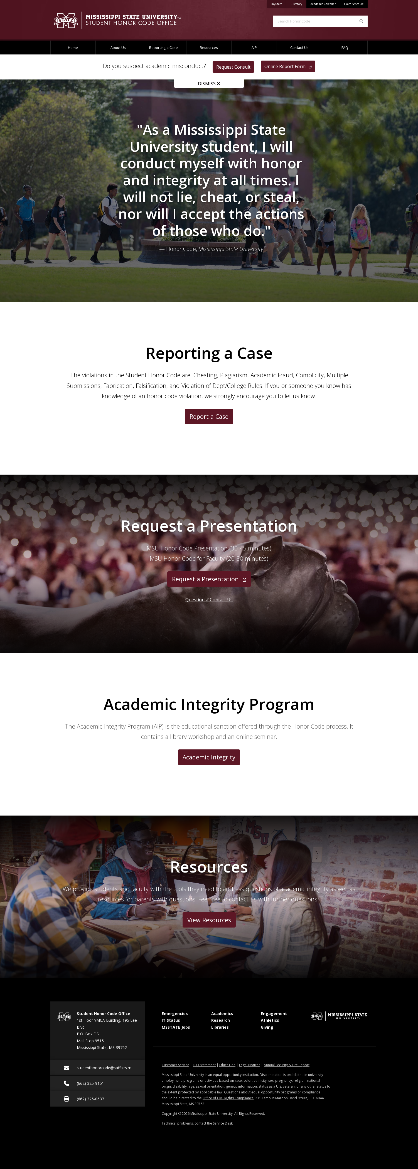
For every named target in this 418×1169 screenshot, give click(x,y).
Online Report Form (288, 66)
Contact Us (299, 47)
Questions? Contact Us (209, 600)
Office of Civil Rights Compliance (228, 1098)
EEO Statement (204, 1065)
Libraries (220, 1027)
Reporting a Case (163, 47)
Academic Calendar (323, 4)
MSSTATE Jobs (176, 1027)
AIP (254, 47)
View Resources (209, 920)
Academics (222, 1013)
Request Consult (233, 67)
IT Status (171, 1020)
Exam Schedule (353, 4)
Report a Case (209, 416)
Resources (209, 47)
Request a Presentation (209, 579)
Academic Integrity (209, 757)
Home (73, 47)
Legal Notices (249, 1065)
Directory (298, 3)
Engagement (274, 1013)
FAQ (344, 47)
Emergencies (175, 1013)
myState (278, 3)
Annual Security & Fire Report (286, 1065)
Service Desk (223, 1123)
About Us (118, 47)
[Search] (361, 21)
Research (220, 1020)
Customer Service (175, 1065)
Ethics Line (227, 1065)
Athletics (270, 1020)
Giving (267, 1027)
